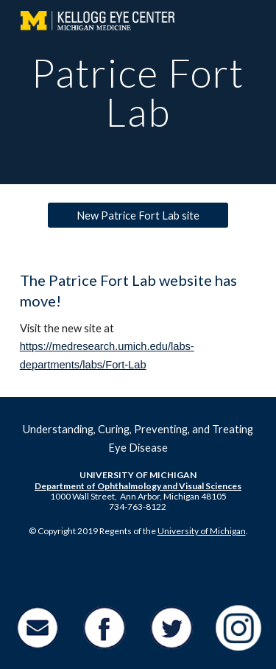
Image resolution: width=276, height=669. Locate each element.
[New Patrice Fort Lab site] (137, 215)
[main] (138, 92)
